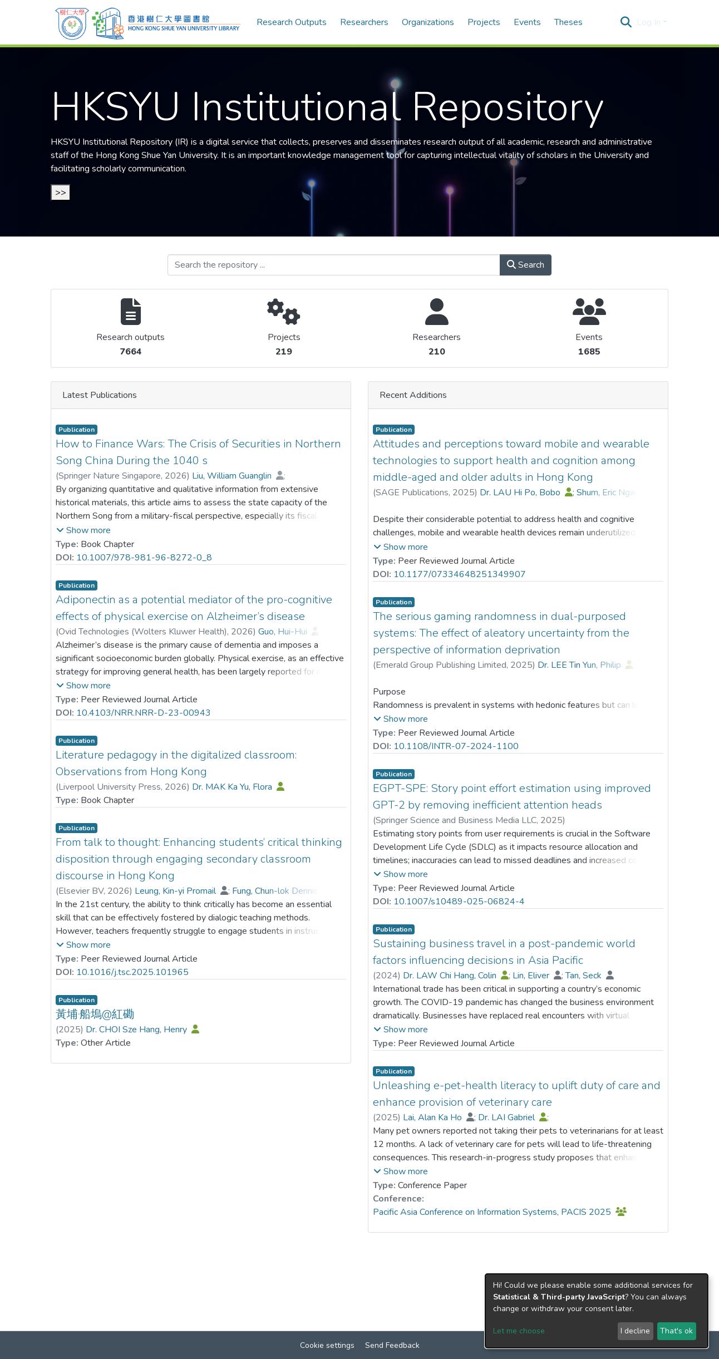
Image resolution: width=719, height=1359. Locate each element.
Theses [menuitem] (568, 22)
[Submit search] (626, 22)
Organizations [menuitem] (428, 22)
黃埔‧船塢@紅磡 (95, 1014)
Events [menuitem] (527, 22)
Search (525, 265)
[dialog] (596, 1311)
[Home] (148, 22)
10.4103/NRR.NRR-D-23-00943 (143, 713)
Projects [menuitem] (483, 22)
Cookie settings (327, 1345)
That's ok (676, 1331)
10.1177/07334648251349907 (459, 574)
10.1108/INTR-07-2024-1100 (456, 746)
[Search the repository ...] (334, 264)
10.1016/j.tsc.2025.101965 (132, 972)
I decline (635, 1331)
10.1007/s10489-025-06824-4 (459, 901)
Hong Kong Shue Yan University (156, 155)
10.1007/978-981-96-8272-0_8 (144, 558)
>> (60, 192)
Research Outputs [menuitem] (292, 22)
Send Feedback (392, 1345)
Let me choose (519, 1331)
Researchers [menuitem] (364, 22)
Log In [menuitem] (649, 22)
